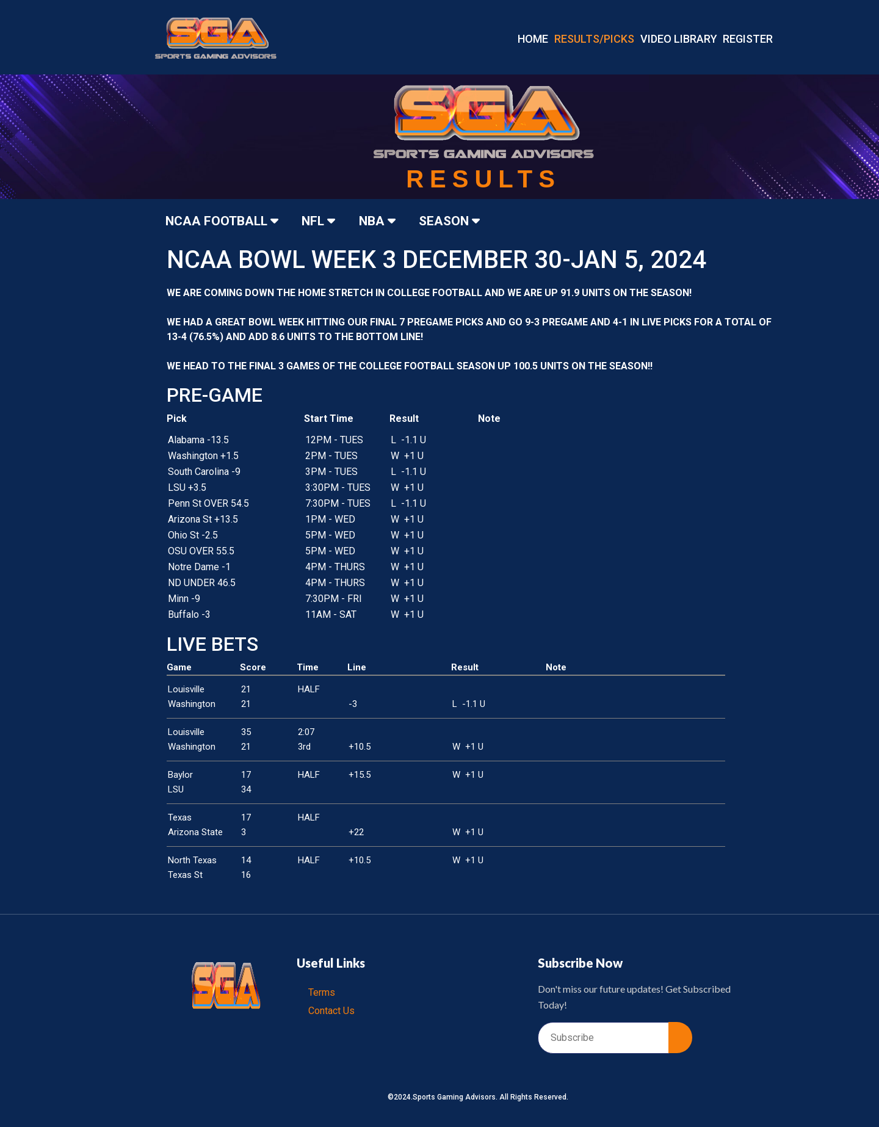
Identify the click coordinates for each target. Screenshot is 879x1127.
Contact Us (332, 1010)
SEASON (456, 221)
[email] (603, 1038)
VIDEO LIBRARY (678, 38)
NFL (322, 221)
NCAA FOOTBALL (223, 221)
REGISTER (748, 38)
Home (533, 38)
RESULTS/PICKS (594, 38)
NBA (382, 221)
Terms (322, 992)
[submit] (680, 1037)
